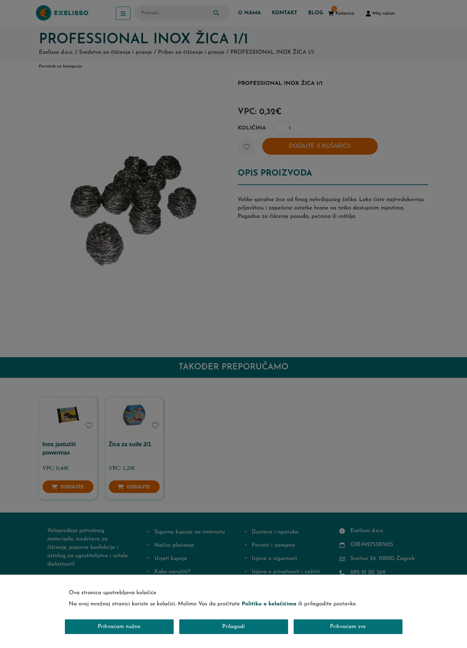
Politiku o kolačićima (269, 604)
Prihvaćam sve (348, 626)
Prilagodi (233, 626)
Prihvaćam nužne (119, 626)
